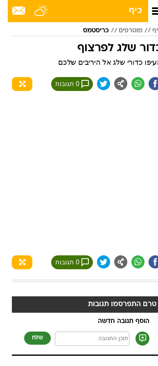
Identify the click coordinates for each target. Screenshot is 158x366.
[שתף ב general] (113, 83)
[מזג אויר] (34, 11)
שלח (29, 338)
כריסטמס (88, 30)
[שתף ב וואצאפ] (130, 83)
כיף (127, 11)
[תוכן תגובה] (84, 339)
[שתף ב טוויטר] (95, 83)
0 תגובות (64, 84)
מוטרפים (123, 30)
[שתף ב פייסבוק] (147, 83)
